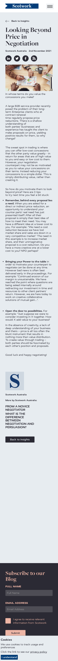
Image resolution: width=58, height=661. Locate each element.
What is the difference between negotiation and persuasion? (19, 420)
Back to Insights (17, 21)
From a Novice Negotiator (17, 408)
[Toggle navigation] (50, 6)
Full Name (13, 586)
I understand (9, 657)
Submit (15, 633)
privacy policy (38, 652)
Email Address (16, 602)
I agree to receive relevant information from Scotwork (30, 621)
